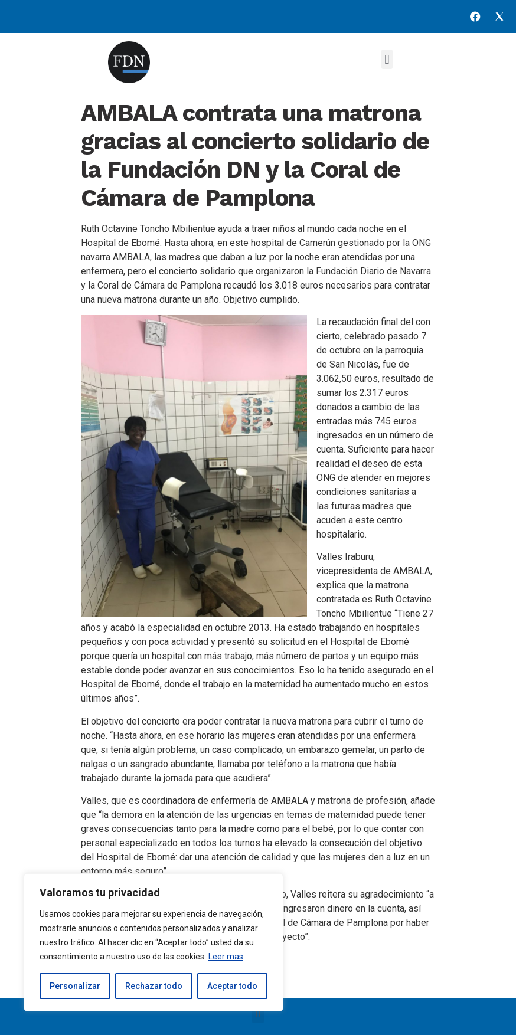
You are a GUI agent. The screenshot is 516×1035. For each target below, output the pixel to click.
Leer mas (225, 956)
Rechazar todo (153, 986)
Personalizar (75, 986)
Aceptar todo (232, 986)
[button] (387, 59)
